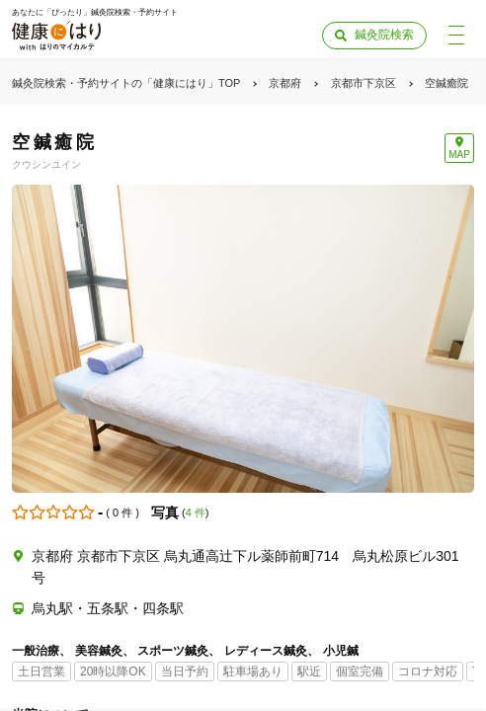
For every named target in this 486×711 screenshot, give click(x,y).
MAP (459, 154)
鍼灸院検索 (384, 34)
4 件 (195, 512)
